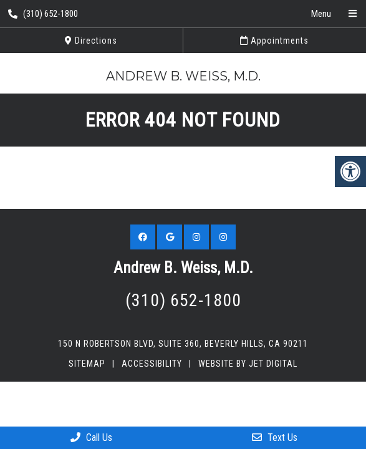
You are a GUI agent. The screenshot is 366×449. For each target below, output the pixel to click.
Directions (91, 41)
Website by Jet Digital (247, 364)
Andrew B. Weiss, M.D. (183, 76)
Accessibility (152, 364)
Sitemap (87, 364)
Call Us (91, 437)
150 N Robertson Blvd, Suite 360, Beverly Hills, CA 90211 (183, 344)
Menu (321, 13)
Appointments (274, 41)
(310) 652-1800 (43, 13)
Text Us (274, 437)
